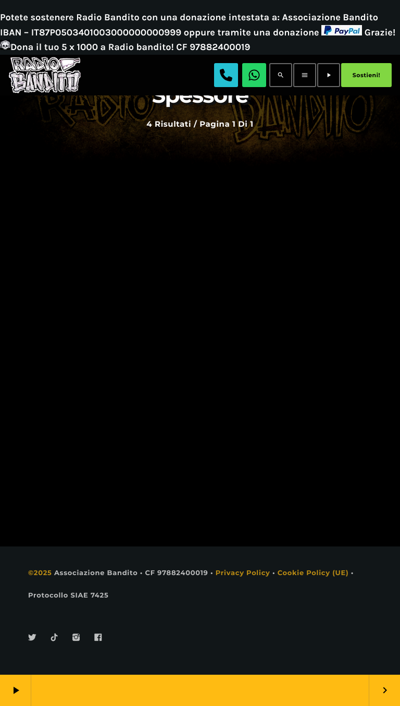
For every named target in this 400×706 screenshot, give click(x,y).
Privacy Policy (243, 573)
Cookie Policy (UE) (313, 573)
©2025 (40, 573)
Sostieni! (366, 75)
